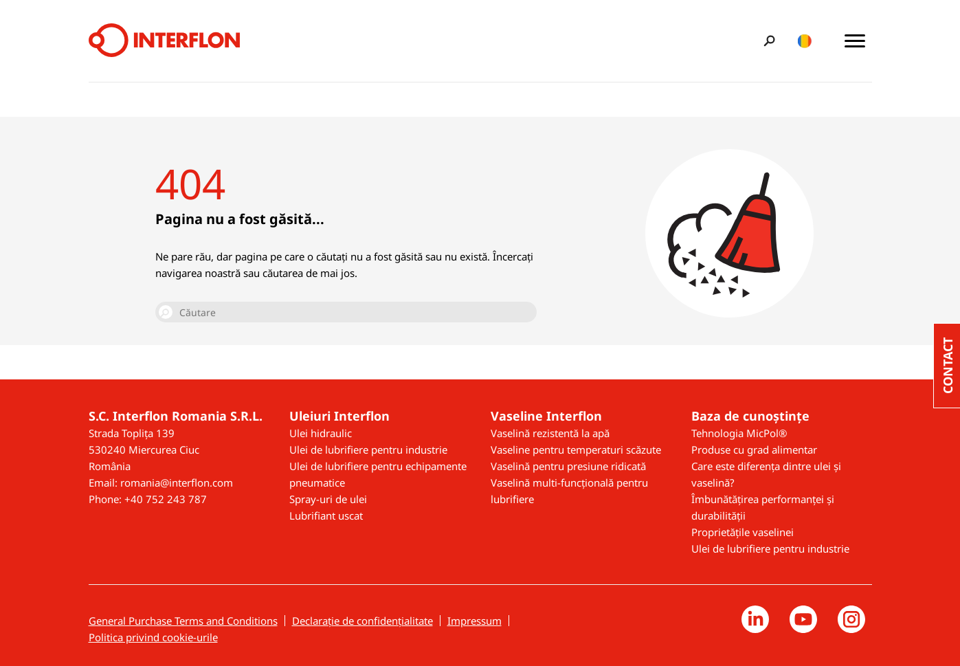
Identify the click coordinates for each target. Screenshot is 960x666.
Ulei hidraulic (320, 433)
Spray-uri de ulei (328, 499)
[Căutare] (346, 312)
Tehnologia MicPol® (739, 433)
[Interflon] (164, 40)
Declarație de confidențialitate (362, 620)
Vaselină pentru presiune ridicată (568, 466)
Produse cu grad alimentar (754, 449)
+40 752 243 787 (165, 499)
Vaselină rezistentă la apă (550, 433)
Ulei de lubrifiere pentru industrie (368, 449)
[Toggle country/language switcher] (805, 41)
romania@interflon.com (176, 482)
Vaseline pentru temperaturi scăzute (576, 449)
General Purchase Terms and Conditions (183, 620)
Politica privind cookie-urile (153, 637)
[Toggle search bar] (767, 41)
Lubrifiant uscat (326, 515)
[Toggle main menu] (855, 41)
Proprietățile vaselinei (742, 532)
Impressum (474, 620)
